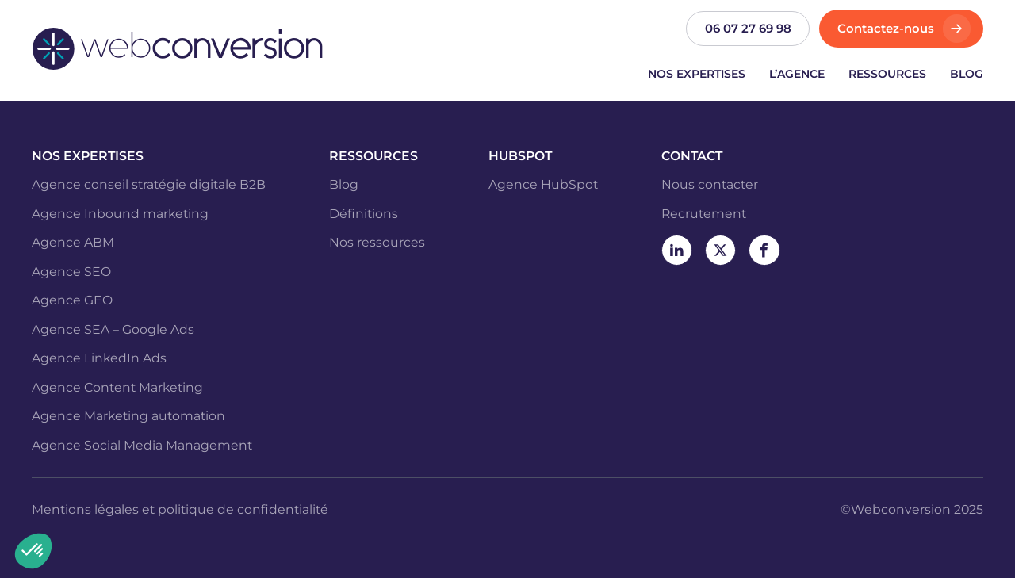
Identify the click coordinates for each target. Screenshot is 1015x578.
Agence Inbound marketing (120, 213)
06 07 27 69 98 (748, 28)
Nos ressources (377, 242)
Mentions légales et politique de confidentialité (180, 509)
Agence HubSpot (543, 184)
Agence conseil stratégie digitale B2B (149, 184)
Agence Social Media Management (142, 445)
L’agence (797, 74)
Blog (966, 74)
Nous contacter (709, 184)
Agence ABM (73, 242)
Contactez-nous (885, 28)
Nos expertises (696, 74)
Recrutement (703, 213)
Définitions (363, 213)
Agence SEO (71, 271)
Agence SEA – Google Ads (113, 329)
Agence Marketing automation (128, 415)
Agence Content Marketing (117, 387)
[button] (33, 551)
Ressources (887, 74)
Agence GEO (72, 300)
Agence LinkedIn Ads (99, 358)
